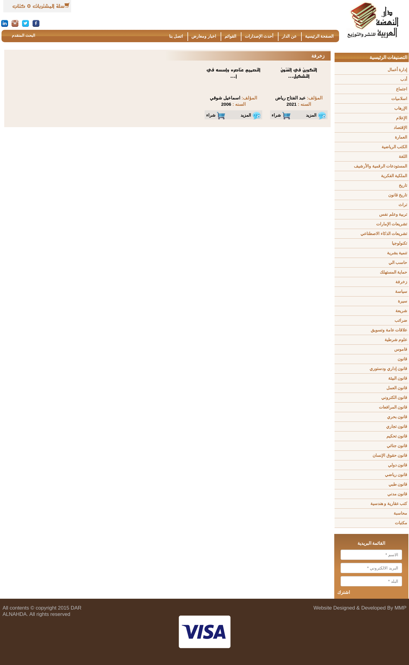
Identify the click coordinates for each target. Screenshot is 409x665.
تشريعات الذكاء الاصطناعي (383, 233)
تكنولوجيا (399, 243)
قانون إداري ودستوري (388, 368)
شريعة (401, 311)
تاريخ (403, 185)
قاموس (400, 349)
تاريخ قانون (397, 195)
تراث (402, 204)
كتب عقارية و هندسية (388, 503)
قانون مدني (397, 494)
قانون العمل (396, 388)
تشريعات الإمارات (391, 224)
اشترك (343, 592)
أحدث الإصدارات (259, 36)
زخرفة (401, 282)
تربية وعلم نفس (393, 214)
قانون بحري (397, 417)
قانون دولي (397, 465)
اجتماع (401, 89)
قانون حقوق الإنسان (390, 455)
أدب (403, 79)
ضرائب (401, 320)
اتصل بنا (176, 36)
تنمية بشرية (397, 253)
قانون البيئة (397, 378)
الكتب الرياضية (394, 147)
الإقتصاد (400, 127)
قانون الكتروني (394, 397)
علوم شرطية (396, 339)
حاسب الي (398, 262)
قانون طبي (398, 484)
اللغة (403, 156)
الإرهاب (400, 108)
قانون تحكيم (396, 436)
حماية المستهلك (393, 272)
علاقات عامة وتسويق (389, 330)
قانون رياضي (396, 474)
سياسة (401, 291)
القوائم (230, 36)
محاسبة (400, 513)
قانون (402, 359)
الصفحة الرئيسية (319, 36)
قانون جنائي (397, 446)
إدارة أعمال (397, 69)
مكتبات (401, 523)
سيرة (402, 301)
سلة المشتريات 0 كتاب (38, 6)
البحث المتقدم (23, 35)
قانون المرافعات (393, 407)
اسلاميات (399, 98)
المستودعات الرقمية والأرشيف (380, 166)
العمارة (401, 137)
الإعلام (401, 118)
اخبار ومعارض (203, 36)
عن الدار (289, 36)
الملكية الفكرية (394, 176)
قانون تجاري (396, 426)
